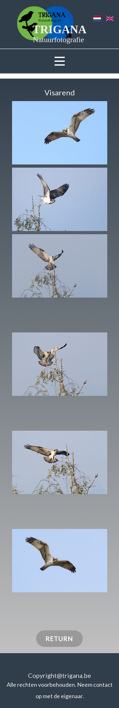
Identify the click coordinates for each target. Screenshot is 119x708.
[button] (59, 132)
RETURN (59, 638)
